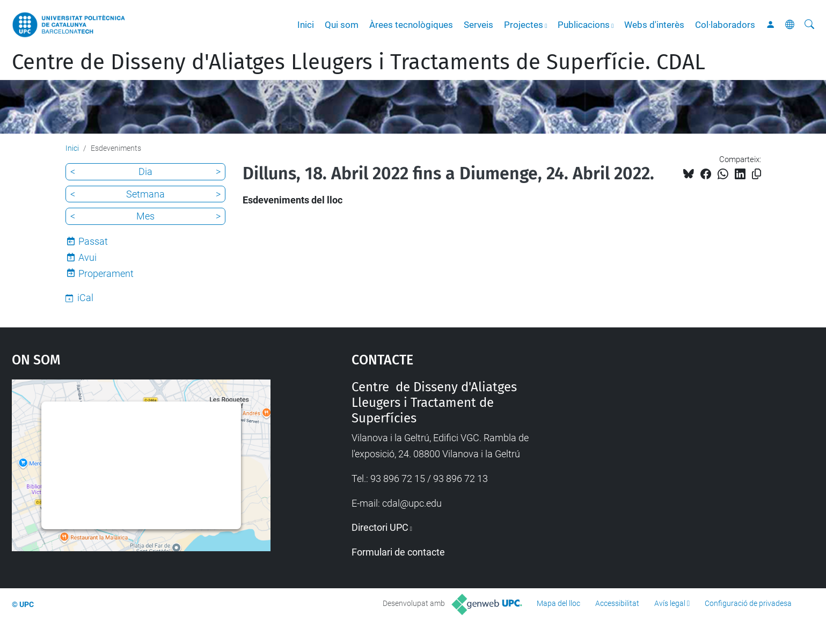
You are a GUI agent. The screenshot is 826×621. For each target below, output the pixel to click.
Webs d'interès (654, 24)
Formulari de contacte (398, 552)
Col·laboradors (725, 24)
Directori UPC (380, 527)
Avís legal (669, 603)
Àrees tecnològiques (411, 24)
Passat (93, 241)
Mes (145, 216)
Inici (305, 24)
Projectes (523, 24)
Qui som (342, 24)
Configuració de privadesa (748, 603)
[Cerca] (809, 25)
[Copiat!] (756, 174)
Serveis (478, 24)
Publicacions (584, 24)
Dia (145, 171)
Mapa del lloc (558, 603)
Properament (106, 273)
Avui (87, 257)
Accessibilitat (617, 603)
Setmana (145, 194)
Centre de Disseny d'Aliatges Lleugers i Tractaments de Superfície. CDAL (358, 62)
